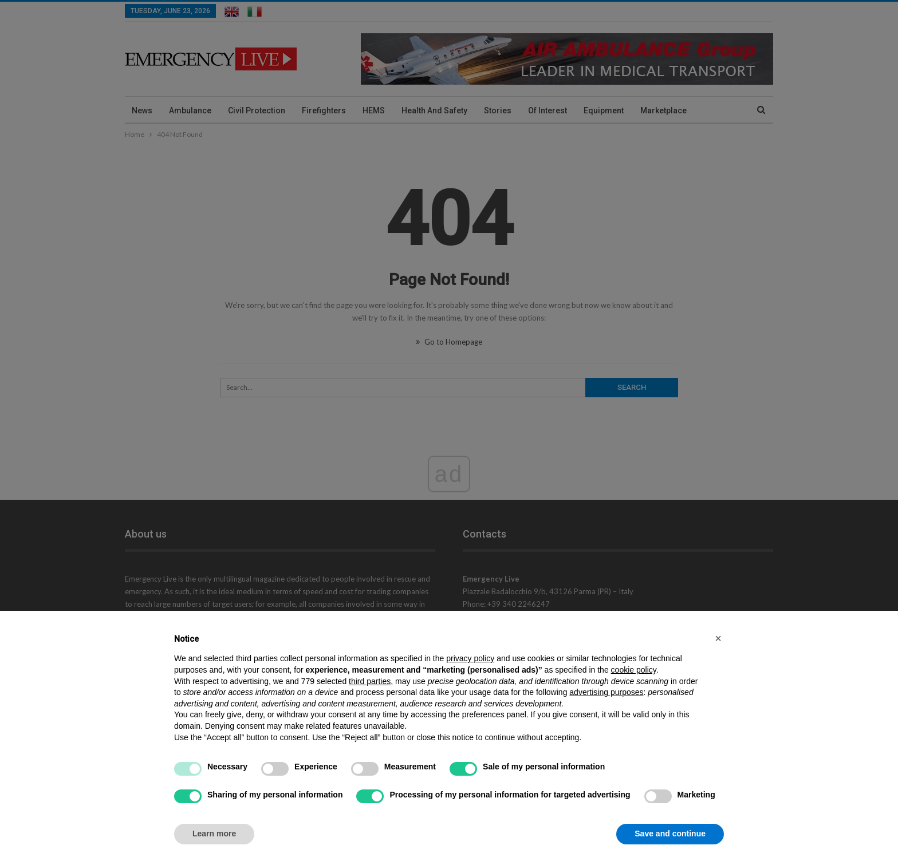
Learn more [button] (214, 833)
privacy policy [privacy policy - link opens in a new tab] (470, 658)
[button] (718, 638)
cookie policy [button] (633, 669)
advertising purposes (606, 692)
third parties (370, 681)
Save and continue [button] (670, 833)
